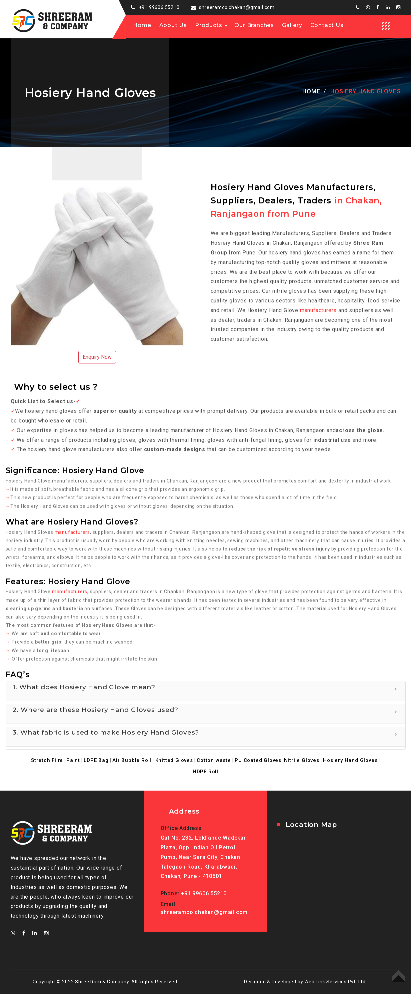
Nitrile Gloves (301, 760)
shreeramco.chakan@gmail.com (237, 7)
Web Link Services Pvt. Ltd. (335, 981)
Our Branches (254, 25)
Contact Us (327, 25)
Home (142, 25)
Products (208, 25)
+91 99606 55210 (159, 7)
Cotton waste (214, 760)
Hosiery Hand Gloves (350, 760)
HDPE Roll (205, 772)
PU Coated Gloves (258, 760)
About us (173, 25)
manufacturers (318, 310)
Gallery (292, 25)
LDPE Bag (96, 760)
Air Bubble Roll (131, 760)
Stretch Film (47, 760)
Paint (73, 760)
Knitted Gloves (174, 760)
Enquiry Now (97, 357)
